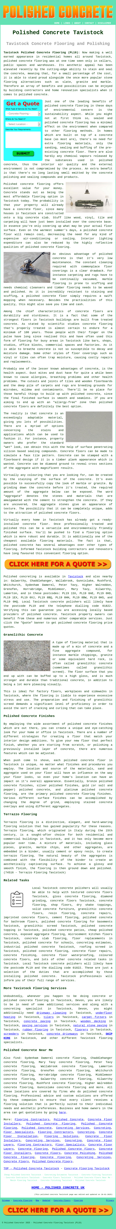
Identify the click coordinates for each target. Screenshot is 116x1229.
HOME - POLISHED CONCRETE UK (58, 1187)
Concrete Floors (48, 1153)
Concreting (102, 1128)
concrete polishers (65, 601)
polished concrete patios (63, 930)
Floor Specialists (18, 1132)
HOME (57, 23)
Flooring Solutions (61, 1136)
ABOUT (77, 23)
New (37, 1200)
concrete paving (37, 1021)
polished (105, 402)
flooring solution (18, 1104)
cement (45, 500)
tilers (49, 1017)
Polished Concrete (68, 1119)
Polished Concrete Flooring (50, 1123)
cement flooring (65, 917)
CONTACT (89, 23)
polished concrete (18, 60)
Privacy (110, 1200)
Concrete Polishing (79, 1153)
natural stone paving (90, 1025)
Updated (46, 1200)
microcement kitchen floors (90, 934)
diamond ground (57, 463)
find (16, 1058)
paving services (35, 1025)
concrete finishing (20, 955)
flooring (38, 196)
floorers (81, 1029)
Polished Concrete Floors (73, 1148)
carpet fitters (94, 1017)
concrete (50, 614)
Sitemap (6, 1200)
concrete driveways (62, 1033)
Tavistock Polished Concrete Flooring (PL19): (42, 52)
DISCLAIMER (104, 23)
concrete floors (63, 900)
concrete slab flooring (45, 938)
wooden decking (93, 1021)
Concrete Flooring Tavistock (87, 1168)
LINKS (67, 23)
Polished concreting (20, 576)
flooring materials (73, 143)
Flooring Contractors (32, 1119)
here (62, 1112)
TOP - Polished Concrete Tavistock (31, 1168)
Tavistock (75, 576)
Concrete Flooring (33, 1148)
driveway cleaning (51, 1012)
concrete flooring (74, 122)
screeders (11, 1033)
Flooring (78, 1200)
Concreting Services (72, 1128)
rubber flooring (35, 1029)
